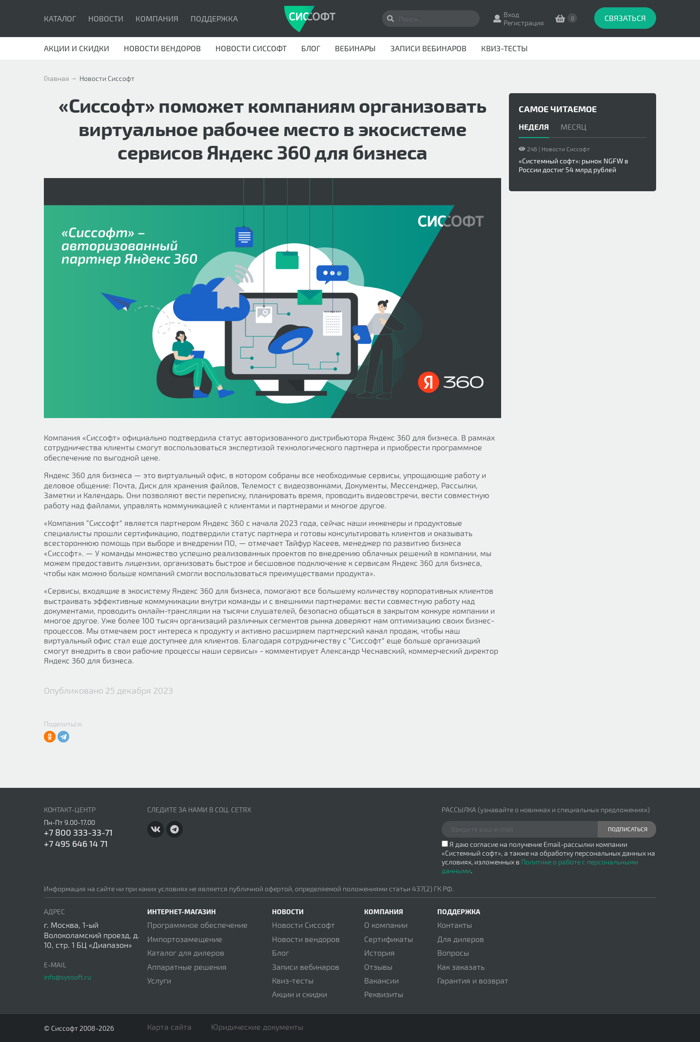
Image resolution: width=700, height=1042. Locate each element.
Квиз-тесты (504, 48)
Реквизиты (383, 994)
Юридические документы (257, 1026)
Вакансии (381, 980)
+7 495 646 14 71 (76, 843)
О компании (386, 924)
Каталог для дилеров (185, 952)
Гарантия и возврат (472, 980)
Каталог (60, 18)
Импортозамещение (184, 938)
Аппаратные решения (187, 966)
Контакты (454, 924)
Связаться (625, 17)
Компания (157, 18)
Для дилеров (460, 938)
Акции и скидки (76, 48)
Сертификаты (388, 938)
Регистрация (524, 23)
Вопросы (453, 952)
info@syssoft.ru (67, 977)
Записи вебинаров (428, 48)
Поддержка (214, 18)
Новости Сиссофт (251, 48)
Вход (511, 14)
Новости (105, 18)
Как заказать (461, 966)
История (379, 952)
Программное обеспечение (197, 924)
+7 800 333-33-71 (78, 832)
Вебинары (355, 48)
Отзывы (378, 966)
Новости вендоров (162, 48)
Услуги (159, 980)
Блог (310, 48)
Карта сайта (169, 1026)
